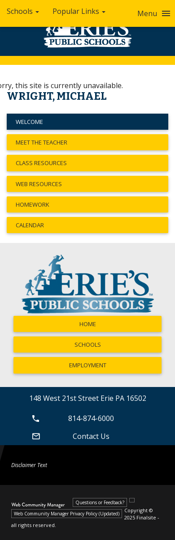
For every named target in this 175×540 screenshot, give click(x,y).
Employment (87, 365)
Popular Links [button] (78, 11)
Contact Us (69, 436)
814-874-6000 (71, 418)
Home (87, 324)
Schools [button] (23, 11)
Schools (87, 344)
